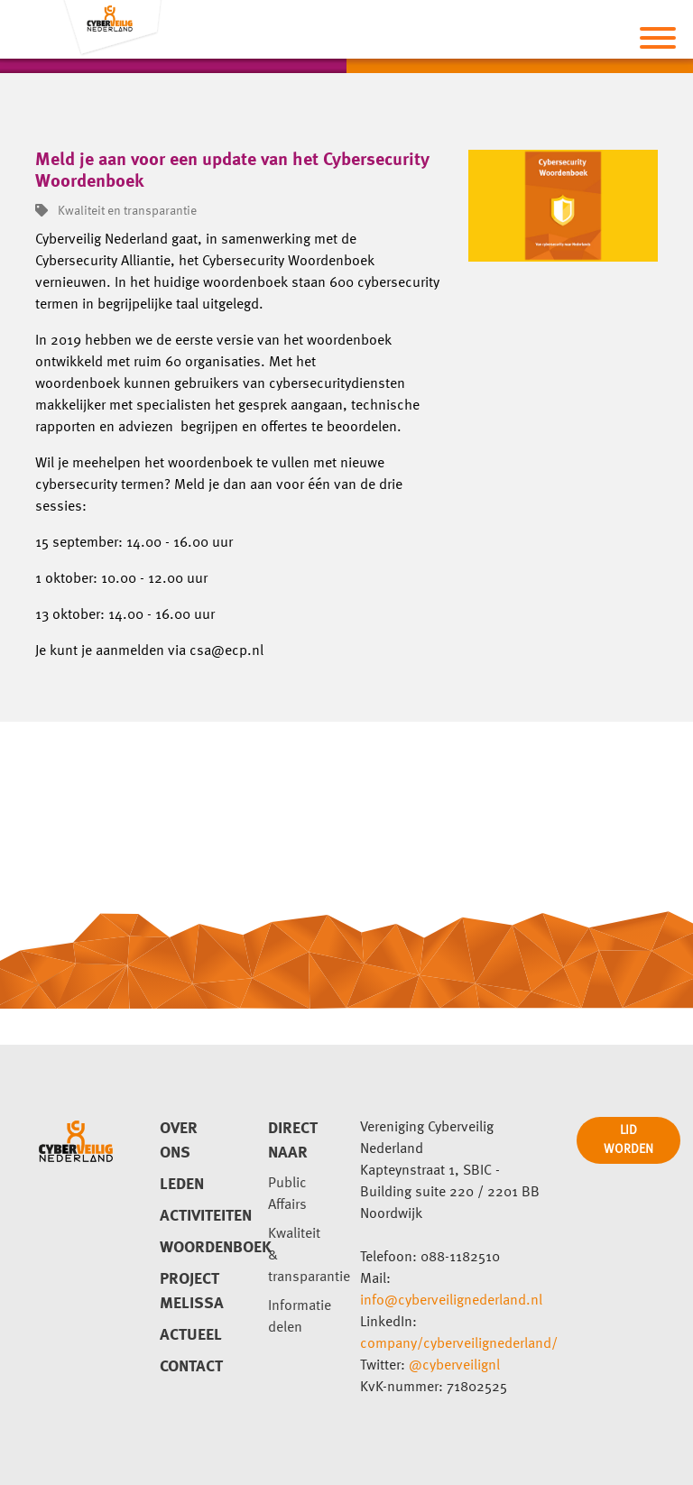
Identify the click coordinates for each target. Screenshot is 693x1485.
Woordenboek (192, 1248)
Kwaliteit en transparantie (116, 211)
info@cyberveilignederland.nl (451, 1301)
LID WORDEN (628, 1140)
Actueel (191, 1335)
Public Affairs (287, 1194)
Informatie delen (299, 1317)
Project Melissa (192, 1291)
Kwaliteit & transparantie (300, 1256)
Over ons (179, 1141)
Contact (191, 1367)
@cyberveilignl (454, 1366)
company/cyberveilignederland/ (459, 1344)
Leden (182, 1184)
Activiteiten (192, 1216)
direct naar (293, 1141)
